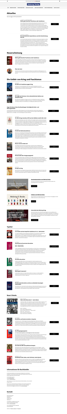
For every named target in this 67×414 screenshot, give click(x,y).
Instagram (14, 408)
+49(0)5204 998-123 (12, 379)
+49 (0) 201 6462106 (12, 403)
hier (11, 16)
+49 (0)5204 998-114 (11, 378)
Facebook (19, 408)
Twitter (12, 408)
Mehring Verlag (33, 4)
